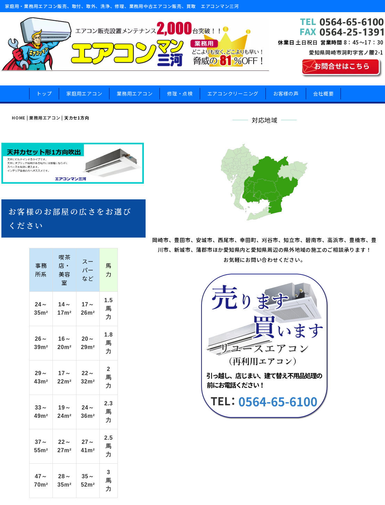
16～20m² (126, 331)
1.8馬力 (259, 331)
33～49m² (57, 367)
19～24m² (126, 367)
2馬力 (259, 349)
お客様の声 (286, 95)
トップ (44, 95)
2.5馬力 (259, 385)
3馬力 (259, 402)
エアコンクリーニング (233, 95)
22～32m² (201, 349)
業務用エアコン (135, 95)
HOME (18, 122)
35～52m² (201, 402)
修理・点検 (180, 95)
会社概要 (323, 95)
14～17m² (126, 314)
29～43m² (57, 349)
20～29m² (201, 331)
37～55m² (57, 385)
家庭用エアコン (84, 95)
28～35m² (126, 402)
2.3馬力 (259, 367)
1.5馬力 (259, 314)
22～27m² (126, 385)
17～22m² (126, 349)
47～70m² (57, 402)
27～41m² (201, 385)
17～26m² (201, 314)
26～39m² (57, 331)
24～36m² (201, 367)
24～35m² (57, 314)
